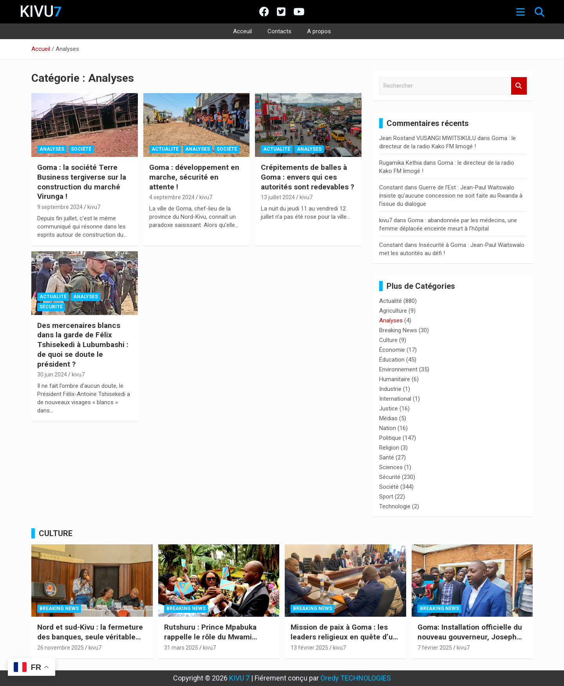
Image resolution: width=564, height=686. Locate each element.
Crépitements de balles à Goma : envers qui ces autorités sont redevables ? (307, 177)
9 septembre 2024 (60, 207)
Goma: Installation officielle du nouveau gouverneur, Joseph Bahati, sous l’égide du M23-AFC (470, 642)
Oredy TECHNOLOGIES (355, 678)
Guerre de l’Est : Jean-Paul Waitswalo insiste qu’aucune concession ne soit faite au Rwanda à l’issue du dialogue (450, 195)
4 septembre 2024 (172, 197)
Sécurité (51, 307)
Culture (388, 340)
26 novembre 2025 (60, 648)
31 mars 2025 (181, 648)
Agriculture (393, 310)
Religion (389, 447)
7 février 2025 (435, 648)
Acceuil (242, 31)
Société (81, 149)
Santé (386, 457)
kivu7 (93, 207)
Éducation (392, 359)
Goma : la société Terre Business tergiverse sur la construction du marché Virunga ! (81, 182)
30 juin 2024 (52, 374)
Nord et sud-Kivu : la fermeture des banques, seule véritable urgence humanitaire (90, 637)
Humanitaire (394, 379)
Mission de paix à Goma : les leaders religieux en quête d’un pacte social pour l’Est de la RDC (344, 642)
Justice (388, 408)
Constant (391, 187)
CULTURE (55, 533)
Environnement (398, 369)
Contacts (279, 31)
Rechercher (519, 86)
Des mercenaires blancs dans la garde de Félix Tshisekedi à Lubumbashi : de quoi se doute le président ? (82, 345)
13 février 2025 (309, 648)
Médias (388, 418)
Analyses (52, 149)
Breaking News (398, 330)
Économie (392, 349)
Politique (390, 437)
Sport (386, 496)
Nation (387, 428)
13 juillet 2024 (278, 197)
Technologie (394, 506)
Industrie (390, 389)
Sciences (391, 467)
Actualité (165, 149)
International (395, 398)
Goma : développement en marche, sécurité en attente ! (194, 177)
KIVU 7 (239, 678)
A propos (319, 31)
